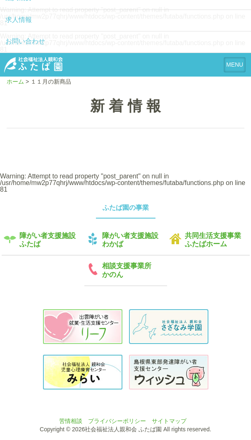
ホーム (15, 81)
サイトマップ (169, 421)
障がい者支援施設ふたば (47, 240)
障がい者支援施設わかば (130, 240)
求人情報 (18, 19)
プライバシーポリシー (117, 421)
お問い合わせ (25, 41)
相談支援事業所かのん (126, 270)
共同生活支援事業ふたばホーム (213, 240)
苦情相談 (70, 421)
